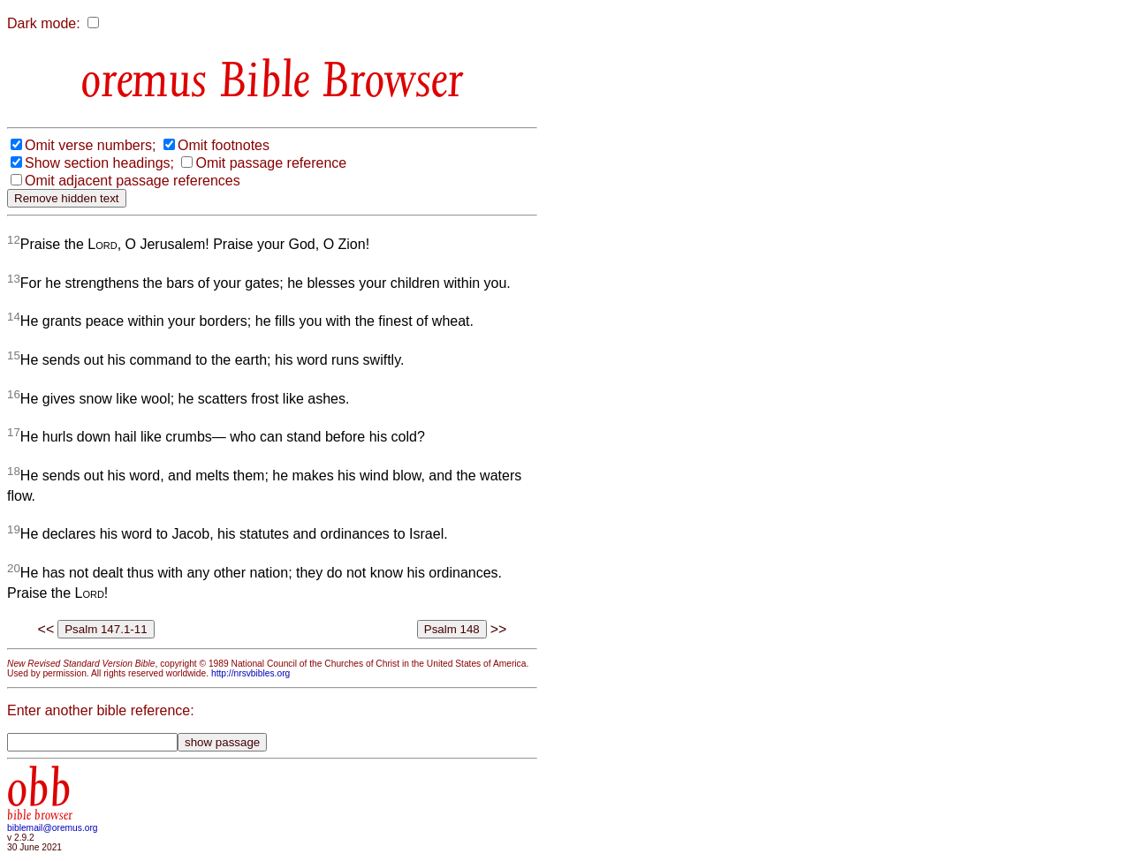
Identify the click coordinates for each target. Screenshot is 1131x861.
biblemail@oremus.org (52, 828)
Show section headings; (99, 162)
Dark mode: (43, 23)
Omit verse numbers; (90, 145)
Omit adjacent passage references (132, 180)
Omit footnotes (223, 145)
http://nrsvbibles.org (250, 673)
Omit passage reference (270, 162)
